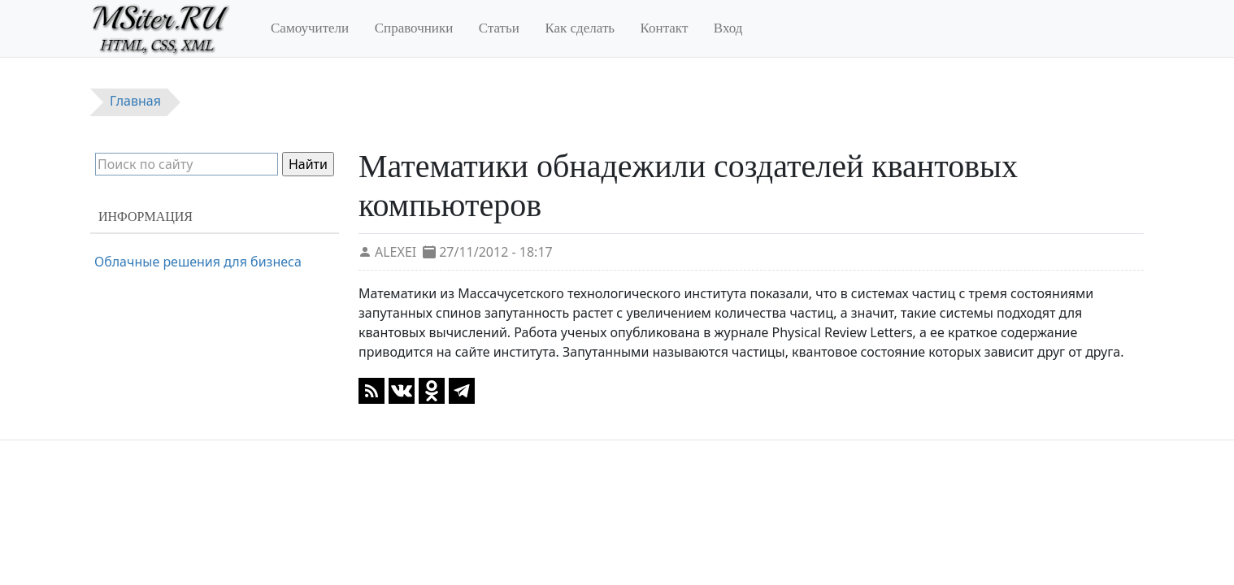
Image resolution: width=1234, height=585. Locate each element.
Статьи (499, 28)
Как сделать (580, 28)
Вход (728, 28)
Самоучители (310, 28)
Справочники (414, 28)
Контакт (665, 28)
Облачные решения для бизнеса (198, 262)
